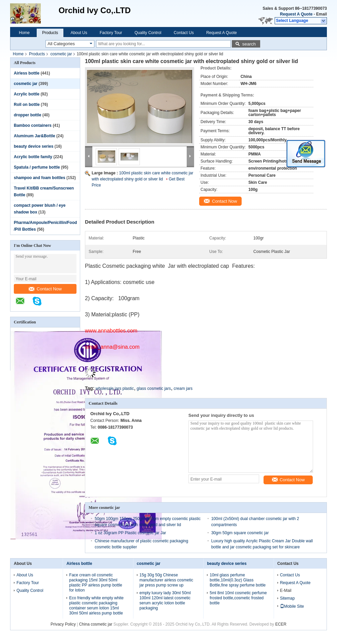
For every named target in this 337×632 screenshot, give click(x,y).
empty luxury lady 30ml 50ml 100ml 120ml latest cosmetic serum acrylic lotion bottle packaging (165, 600)
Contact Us (184, 32)
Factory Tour (111, 32)
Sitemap (287, 598)
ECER (280, 624)
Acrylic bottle (26, 94)
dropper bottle (27, 115)
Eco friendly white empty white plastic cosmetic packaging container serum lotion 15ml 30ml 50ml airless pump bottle (96, 605)
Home (24, 32)
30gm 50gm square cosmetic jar (240, 532)
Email (321, 14)
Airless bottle (26, 73)
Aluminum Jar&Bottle (34, 136)
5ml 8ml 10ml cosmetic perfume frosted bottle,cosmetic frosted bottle (238, 598)
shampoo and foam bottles (39, 177)
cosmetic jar (61, 54)
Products (50, 32)
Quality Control (147, 32)
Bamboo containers (33, 125)
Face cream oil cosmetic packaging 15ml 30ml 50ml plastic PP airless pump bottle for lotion (95, 583)
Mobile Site (292, 606)
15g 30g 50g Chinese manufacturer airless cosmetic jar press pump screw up (166, 580)
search (249, 44)
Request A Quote (296, 14)
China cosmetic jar (95, 624)
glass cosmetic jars (154, 388)
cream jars (183, 388)
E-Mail (286, 590)
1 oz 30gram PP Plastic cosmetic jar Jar (130, 532)
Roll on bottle (27, 104)
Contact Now (45, 288)
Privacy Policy (63, 624)
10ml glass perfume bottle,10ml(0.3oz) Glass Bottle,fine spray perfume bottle (238, 580)
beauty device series (33, 146)
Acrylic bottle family (33, 156)
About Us (78, 32)
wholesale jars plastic (115, 388)
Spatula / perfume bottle (37, 167)
